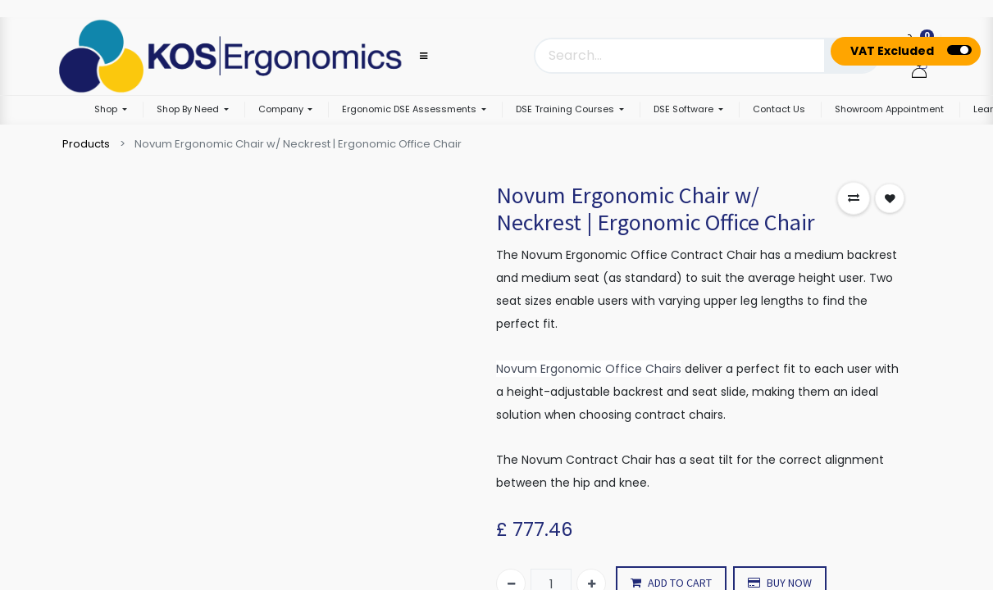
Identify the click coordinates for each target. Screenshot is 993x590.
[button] (853, 198)
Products (86, 144)
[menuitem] (779, 110)
